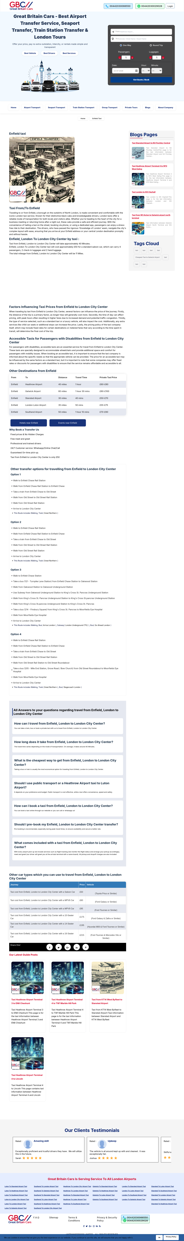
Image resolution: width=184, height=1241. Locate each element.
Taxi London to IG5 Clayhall (144, 192)
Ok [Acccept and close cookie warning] (159, 1237)
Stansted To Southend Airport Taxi (164, 1191)
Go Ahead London (102, 625)
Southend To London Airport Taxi (46, 1186)
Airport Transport (32, 107)
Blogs (147, 107)
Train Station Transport (83, 107)
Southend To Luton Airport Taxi (45, 1199)
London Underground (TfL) (76, 625)
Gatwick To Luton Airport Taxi (103, 1195)
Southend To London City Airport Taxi (48, 1208)
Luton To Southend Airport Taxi (16, 1195)
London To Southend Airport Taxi (134, 1195)
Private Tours (131, 107)
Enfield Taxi (96, 118)
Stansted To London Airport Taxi (163, 1195)
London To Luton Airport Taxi (132, 1191)
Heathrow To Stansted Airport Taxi (76, 1195)
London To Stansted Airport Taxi (134, 1186)
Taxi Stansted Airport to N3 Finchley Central (151, 143)
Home (13, 107)
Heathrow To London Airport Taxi (75, 1191)
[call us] (118, 6)
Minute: (156, 68)
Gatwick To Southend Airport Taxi (105, 1199)
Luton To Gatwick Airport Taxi (15, 1208)
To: (117, 39)
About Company (165, 107)
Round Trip (158, 45)
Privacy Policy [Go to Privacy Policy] (171, 1237)
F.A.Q (36, 1217)
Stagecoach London (72, 687)
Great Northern (50, 513)
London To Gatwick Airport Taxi (133, 1199)
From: (118, 31)
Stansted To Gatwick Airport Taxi (163, 1199)
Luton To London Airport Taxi (15, 1204)
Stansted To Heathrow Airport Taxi (164, 1204)
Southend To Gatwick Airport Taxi (46, 1191)
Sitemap (53, 1217)
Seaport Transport (56, 107)
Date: (114, 65)
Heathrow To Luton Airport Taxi (74, 1199)
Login (170, 6)
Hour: (145, 68)
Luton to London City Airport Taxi (17, 1199)
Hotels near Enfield (29, 423)
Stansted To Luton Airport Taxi (162, 1186)
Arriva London (49, 625)
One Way (127, 45)
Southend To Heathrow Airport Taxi (47, 1204)
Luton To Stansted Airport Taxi (16, 1186)
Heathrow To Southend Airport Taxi (76, 1204)
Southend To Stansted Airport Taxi (46, 1195)
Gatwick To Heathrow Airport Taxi (105, 1191)
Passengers (124, 52)
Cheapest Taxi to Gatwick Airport (147, 257)
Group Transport (109, 107)
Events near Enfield (67, 423)
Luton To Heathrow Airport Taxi (16, 1191)
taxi (136, 250)
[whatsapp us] (149, 6)
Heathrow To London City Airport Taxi (77, 1186)
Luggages (154, 52)
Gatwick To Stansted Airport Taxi (105, 1186)
